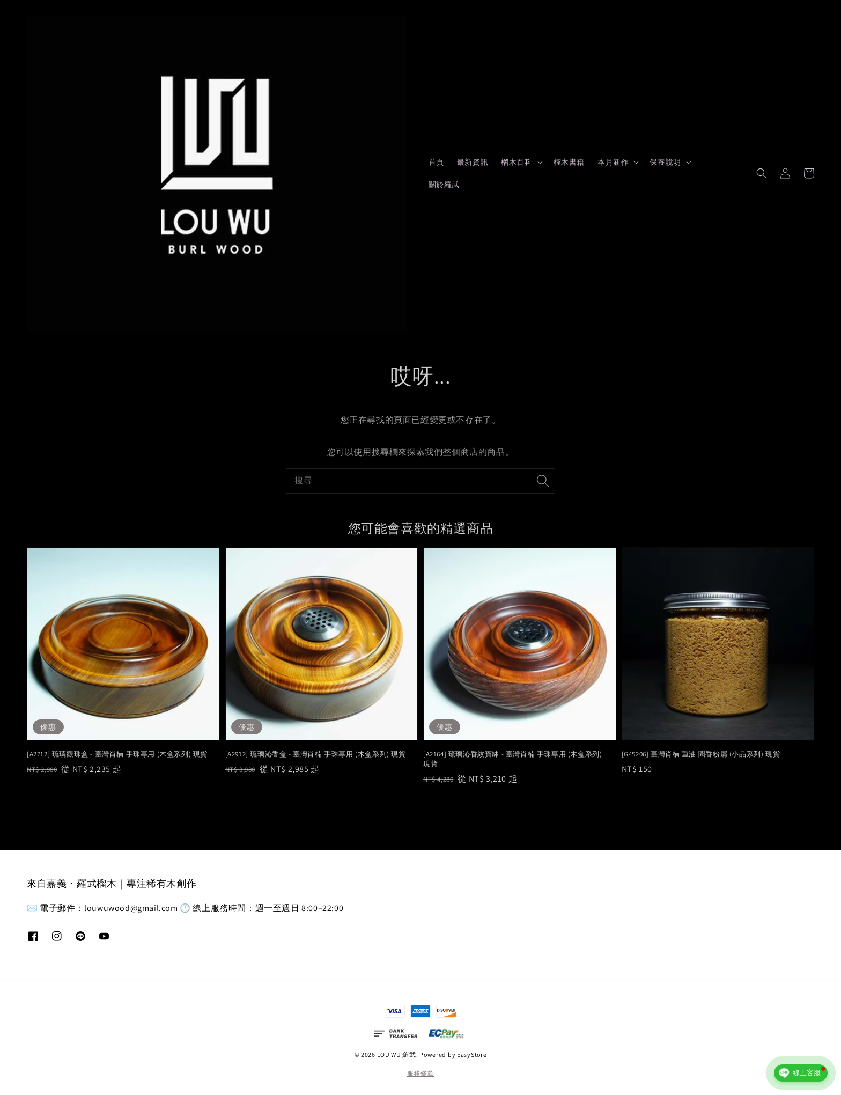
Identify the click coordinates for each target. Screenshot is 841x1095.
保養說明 (665, 162)
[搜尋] (543, 481)
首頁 (436, 162)
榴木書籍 (569, 162)
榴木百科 (516, 162)
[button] (761, 173)
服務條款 (420, 1073)
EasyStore (471, 1054)
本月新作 (613, 162)
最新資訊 (472, 162)
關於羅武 (444, 184)
